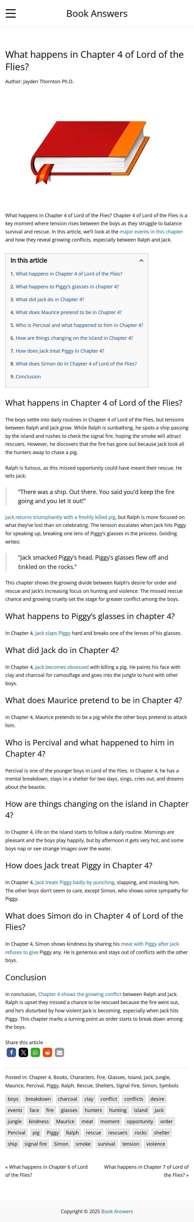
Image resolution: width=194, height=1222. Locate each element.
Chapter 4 (40, 1077)
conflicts (133, 1099)
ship (12, 1144)
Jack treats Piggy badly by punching (74, 882)
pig (36, 1132)
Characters (82, 1077)
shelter (161, 1132)
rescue (93, 1132)
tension (130, 1144)
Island (134, 1077)
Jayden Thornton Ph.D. (48, 81)
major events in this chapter (151, 231)
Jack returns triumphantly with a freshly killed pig (60, 517)
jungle (15, 1121)
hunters (93, 1110)
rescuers (117, 1132)
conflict (108, 1099)
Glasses (116, 1077)
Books (60, 1077)
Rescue (85, 1085)
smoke (83, 1144)
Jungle (162, 1077)
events (15, 1110)
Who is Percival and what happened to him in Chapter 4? (79, 325)
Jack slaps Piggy (53, 633)
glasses (69, 1110)
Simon (149, 1085)
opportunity (140, 1121)
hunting (118, 1110)
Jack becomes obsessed (62, 667)
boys (13, 1099)
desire (157, 1099)
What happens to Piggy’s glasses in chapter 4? (67, 286)
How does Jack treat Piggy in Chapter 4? (60, 351)
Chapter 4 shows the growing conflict (80, 994)
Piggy (52, 1085)
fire (50, 1110)
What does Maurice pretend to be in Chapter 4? (69, 312)
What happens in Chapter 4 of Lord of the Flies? (69, 273)
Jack (148, 1077)
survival (106, 1144)
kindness (39, 1121)
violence (155, 1144)
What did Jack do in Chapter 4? (50, 299)
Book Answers (117, 1211)
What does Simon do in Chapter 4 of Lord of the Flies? (76, 363)
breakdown (38, 1099)
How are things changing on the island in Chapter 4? (74, 338)
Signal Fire (127, 1085)
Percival (35, 1085)
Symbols (169, 1085)
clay (88, 1099)
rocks (141, 1132)
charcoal (67, 1099)
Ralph (67, 1085)
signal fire (36, 1144)
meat (87, 1121)
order (166, 1121)
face (34, 1110)
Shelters (104, 1085)
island (141, 1110)
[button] (11, 1052)
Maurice (14, 1085)
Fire (101, 1077)
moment (109, 1121)
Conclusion (28, 376)
